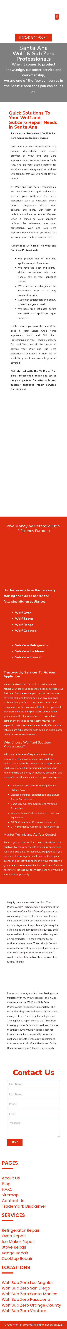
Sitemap (10, 1195)
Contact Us (13, 1200)
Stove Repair (14, 1247)
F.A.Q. (7, 1189)
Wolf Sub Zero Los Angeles (27, 1282)
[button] (57, 17)
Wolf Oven (23, 613)
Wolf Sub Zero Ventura (24, 1311)
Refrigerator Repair (20, 1230)
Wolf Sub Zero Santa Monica (30, 1294)
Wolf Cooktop (26, 631)
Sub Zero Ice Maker (29, 651)
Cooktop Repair (17, 1258)
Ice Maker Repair (18, 1241)
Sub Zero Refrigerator (32, 645)
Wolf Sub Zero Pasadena (26, 1299)
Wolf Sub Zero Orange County (31, 1305)
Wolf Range (24, 625)
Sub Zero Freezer (28, 657)
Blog (6, 1184)
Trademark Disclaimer (24, 1206)
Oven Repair (14, 1236)
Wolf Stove (24, 619)
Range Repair (15, 1253)
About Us (11, 1178)
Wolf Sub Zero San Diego (26, 1288)
